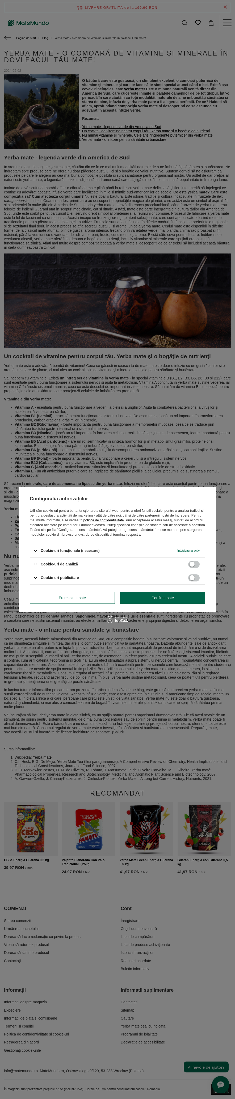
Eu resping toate (72, 598)
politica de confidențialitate (103, 520)
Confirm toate (163, 598)
